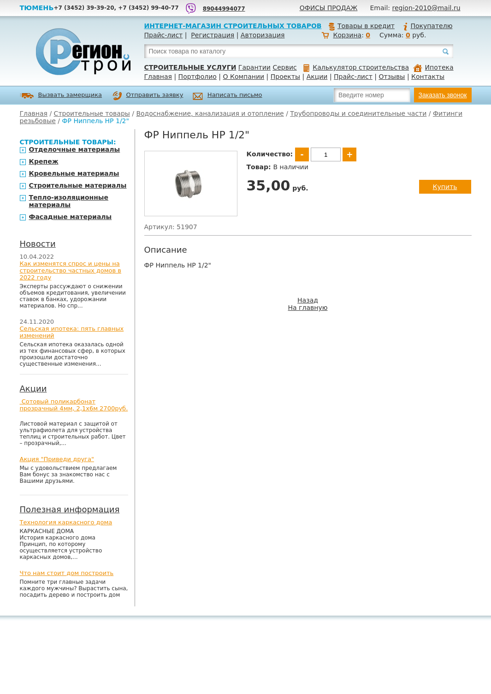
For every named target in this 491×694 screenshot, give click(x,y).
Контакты (427, 76)
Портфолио (197, 76)
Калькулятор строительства (356, 67)
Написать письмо (227, 96)
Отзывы (392, 76)
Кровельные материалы (74, 173)
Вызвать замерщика (61, 95)
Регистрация (212, 35)
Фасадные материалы (70, 216)
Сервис (284, 67)
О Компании (244, 76)
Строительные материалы (78, 185)
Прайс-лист (163, 35)
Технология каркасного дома (66, 522)
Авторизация (263, 35)
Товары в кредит (361, 26)
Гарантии (254, 67)
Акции (317, 76)
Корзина (347, 35)
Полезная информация (70, 509)
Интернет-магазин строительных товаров (233, 26)
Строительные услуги (190, 67)
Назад (307, 300)
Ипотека (433, 67)
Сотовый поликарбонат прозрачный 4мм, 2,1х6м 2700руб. (74, 405)
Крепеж (44, 161)
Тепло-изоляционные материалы (69, 201)
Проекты (285, 76)
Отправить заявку (147, 96)
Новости (38, 244)
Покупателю (427, 26)
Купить (445, 186)
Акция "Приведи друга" (57, 459)
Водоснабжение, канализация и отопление (210, 113)
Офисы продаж (329, 8)
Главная (158, 76)
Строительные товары (92, 113)
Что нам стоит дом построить (67, 572)
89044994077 (224, 9)
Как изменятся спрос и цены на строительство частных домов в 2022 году (71, 270)
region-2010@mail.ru (426, 8)
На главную (308, 307)
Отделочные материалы (74, 149)
